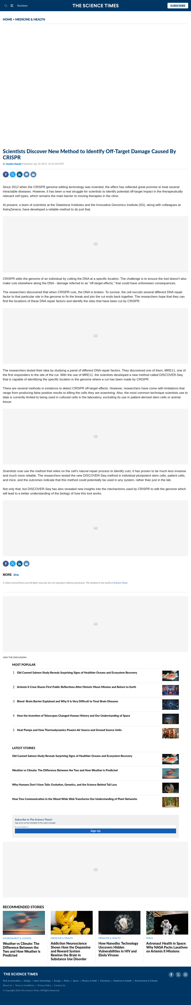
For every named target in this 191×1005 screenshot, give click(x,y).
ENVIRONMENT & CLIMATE (17, 938)
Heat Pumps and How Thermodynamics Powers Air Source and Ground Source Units (69, 730)
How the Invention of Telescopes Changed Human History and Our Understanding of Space (73, 715)
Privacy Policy (44, 985)
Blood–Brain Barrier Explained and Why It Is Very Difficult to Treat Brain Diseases (67, 701)
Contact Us (59, 985)
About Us (7, 985)
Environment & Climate (146, 980)
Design (27, 980)
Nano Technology (42, 980)
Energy (57, 980)
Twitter (13, 174)
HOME (7, 19)
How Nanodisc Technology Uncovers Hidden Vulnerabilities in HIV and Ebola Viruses (118, 949)
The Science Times (96, 5)
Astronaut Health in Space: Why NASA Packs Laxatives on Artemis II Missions (167, 947)
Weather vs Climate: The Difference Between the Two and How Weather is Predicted (65, 770)
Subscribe (177, 5)
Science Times (120, 582)
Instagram (185, 974)
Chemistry (105, 980)
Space (76, 980)
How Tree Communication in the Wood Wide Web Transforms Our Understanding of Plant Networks (74, 799)
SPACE (149, 938)
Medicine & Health (122, 980)
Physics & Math (89, 980)
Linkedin (20, 174)
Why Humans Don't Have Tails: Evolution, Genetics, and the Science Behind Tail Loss (64, 784)
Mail (33, 174)
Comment (26, 174)
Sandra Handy (14, 163)
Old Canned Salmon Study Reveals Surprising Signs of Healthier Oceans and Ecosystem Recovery (77, 672)
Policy (67, 980)
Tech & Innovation (12, 980)
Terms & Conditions (24, 985)
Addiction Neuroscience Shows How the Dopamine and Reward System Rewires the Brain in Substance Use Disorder (70, 951)
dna (16, 574)
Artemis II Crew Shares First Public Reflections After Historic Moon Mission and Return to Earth (76, 687)
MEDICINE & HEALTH (30, 19)
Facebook (6, 174)
